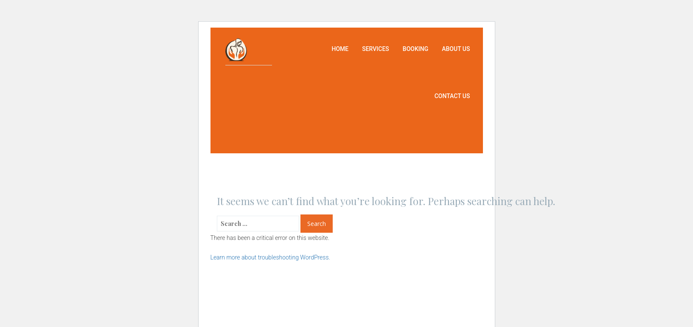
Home (339, 48)
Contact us (452, 96)
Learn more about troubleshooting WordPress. (270, 257)
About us (456, 48)
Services (375, 48)
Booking (415, 48)
